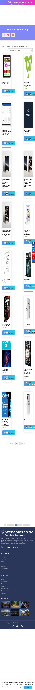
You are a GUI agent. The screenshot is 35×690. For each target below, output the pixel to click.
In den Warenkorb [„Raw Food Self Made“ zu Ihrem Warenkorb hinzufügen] (8, 90)
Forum (3, 566)
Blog (2, 579)
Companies (4, 581)
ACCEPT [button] (27, 687)
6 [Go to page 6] (21, 525)
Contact (3, 593)
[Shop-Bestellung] (20, 50)
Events (3, 584)
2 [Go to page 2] (10, 525)
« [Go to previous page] (5, 525)
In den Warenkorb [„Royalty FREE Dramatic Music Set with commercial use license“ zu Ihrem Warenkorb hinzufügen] (8, 193)
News (2, 561)
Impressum (4, 588)
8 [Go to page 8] (26, 525)
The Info (3, 559)
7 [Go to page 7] (23, 525)
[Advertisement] (16, 467)
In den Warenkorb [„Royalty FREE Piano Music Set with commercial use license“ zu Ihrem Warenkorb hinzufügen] (8, 243)
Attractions (4, 568)
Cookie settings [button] (16, 687)
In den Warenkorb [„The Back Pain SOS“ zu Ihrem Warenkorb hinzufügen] (8, 377)
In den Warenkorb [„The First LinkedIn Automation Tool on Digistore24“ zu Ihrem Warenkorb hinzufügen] (8, 432)
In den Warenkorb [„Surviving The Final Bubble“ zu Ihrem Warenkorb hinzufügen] (8, 332)
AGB (2, 586)
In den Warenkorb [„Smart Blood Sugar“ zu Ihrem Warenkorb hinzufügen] (8, 287)
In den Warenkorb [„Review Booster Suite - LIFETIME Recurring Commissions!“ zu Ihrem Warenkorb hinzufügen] (8, 143)
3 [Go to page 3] (13, 525)
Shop (2, 564)
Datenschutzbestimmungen (9, 591)
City (2, 571)
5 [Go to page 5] (18, 525)
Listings (3, 557)
